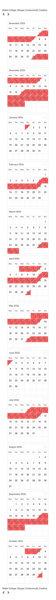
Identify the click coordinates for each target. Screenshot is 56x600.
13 (28, 45)
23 (45, 51)
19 (22, 51)
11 (16, 45)
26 (22, 57)
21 (33, 51)
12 (22, 45)
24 (10, 57)
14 (33, 45)
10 (10, 45)
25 (16, 57)
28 (45, 98)
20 (28, 51)
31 (22, 104)
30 (45, 57)
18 (16, 51)
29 (39, 57)
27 (28, 57)
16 (45, 45)
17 (10, 51)
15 (39, 45)
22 (39, 51)
